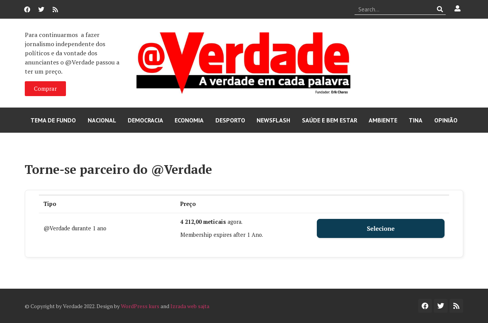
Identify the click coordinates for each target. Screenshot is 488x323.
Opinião (446, 120)
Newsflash (273, 120)
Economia (189, 120)
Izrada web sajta (189, 306)
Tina (415, 120)
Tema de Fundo (53, 120)
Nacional (102, 120)
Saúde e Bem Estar (329, 120)
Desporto (230, 120)
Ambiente (383, 120)
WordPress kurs (140, 306)
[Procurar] (440, 9)
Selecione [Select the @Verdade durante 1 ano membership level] (381, 228)
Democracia (145, 120)
